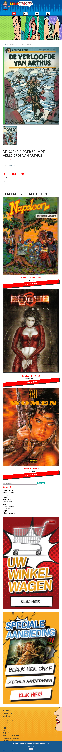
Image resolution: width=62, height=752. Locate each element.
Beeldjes (5, 494)
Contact (5, 737)
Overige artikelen (7, 501)
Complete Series (7, 496)
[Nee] (60, 747)
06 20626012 (8, 720)
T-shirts (5, 510)
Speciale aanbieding (8, 506)
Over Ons (6, 732)
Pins (4, 503)
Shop (8, 44)
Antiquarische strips (8, 492)
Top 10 (5, 512)
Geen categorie (7, 499)
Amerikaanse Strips (8, 490)
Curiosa (5, 497)
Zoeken (41, 483)
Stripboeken (11, 165)
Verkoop (5, 734)
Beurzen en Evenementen (11, 735)
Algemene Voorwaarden (11, 739)
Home (4, 44)
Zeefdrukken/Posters (9, 513)
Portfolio (5, 504)
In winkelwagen (30, 284)
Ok (31, 749)
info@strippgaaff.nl (10, 722)
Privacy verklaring (9, 740)
